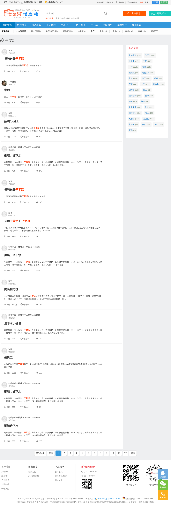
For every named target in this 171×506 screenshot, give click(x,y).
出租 (131, 78)
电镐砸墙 (133, 55)
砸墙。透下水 (12, 155)
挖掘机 (132, 73)
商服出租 (129, 31)
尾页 (133, 453)
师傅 (131, 101)
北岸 (57, 18)
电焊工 (132, 124)
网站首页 (7, 25)
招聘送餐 (14, 58)
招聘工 (12, 221)
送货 (143, 84)
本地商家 (137, 25)
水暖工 (132, 61)
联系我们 (5, 476)
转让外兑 (81, 25)
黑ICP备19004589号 (74, 498)
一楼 (131, 67)
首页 (51, 453)
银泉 (73, 18)
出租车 (63, 18)
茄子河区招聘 (52, 31)
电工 (144, 78)
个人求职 (51, 25)
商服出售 (142, 31)
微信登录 (164, 2)
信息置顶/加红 (61, 476)
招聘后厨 (133, 96)
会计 (77, 18)
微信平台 (133, 2)
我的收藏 (110, 2)
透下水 (148, 55)
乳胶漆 (132, 119)
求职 (7, 90)
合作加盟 (5, 488)
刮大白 (132, 90)
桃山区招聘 (36, 31)
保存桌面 (100, 2)
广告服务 (5, 480)
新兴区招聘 (68, 31)
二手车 (94, 25)
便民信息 (107, 25)
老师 (147, 96)
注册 (142, 2)
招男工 (8, 357)
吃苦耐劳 (133, 113)
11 (119, 453)
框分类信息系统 (107, 498)
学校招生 (122, 25)
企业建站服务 (34, 476)
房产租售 (36, 25)
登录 (146, 2)
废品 (131, 130)
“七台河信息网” (40, 498)
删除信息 (59, 480)
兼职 (68, 18)
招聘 (144, 67)
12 (125, 453)
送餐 (156, 78)
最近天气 (155, 31)
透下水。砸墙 (12, 323)
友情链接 (5, 484)
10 (112, 453)
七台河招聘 (21, 31)
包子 (143, 101)
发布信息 (59, 472)
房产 (92, 31)
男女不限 (133, 107)
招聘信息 (22, 25)
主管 (145, 61)
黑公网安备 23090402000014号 (137, 498)
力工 (145, 90)
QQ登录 (156, 2)
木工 (147, 113)
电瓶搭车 (146, 73)
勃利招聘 (82, 31)
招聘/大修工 (11, 121)
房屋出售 (116, 31)
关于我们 (5, 472)
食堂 (147, 107)
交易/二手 (66, 25)
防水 (144, 124)
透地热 (156, 84)
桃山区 (146, 119)
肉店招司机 (11, 289)
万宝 (131, 84)
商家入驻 (32, 472)
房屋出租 (103, 31)
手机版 (120, 2)
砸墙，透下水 (12, 391)
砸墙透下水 (11, 425)
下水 (156, 124)
